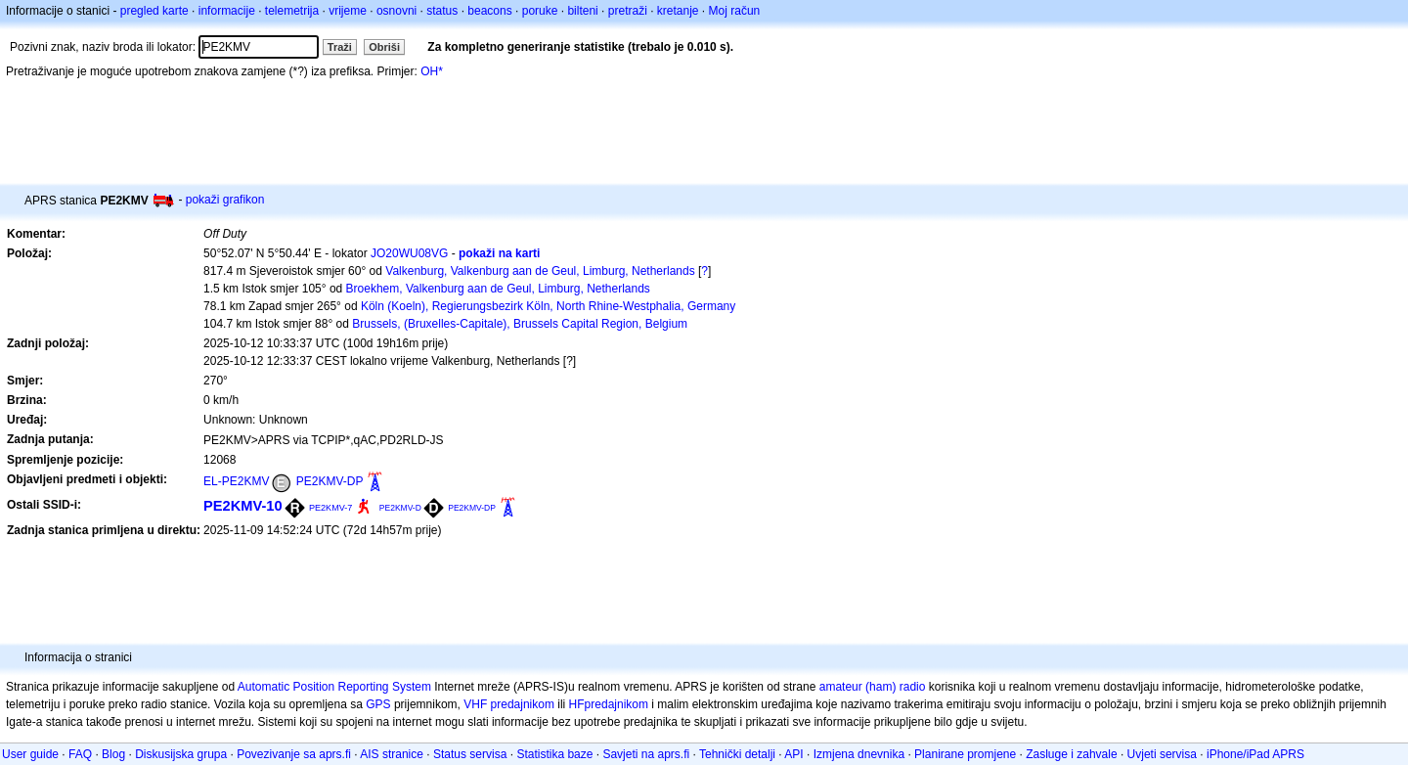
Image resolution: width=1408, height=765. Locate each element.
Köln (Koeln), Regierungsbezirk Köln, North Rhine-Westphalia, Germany (548, 306)
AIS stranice (391, 754)
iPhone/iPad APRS (1255, 754)
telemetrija (292, 11)
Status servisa (469, 754)
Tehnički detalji (737, 754)
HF (577, 704)
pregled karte (154, 11)
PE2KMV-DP (330, 481)
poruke (540, 11)
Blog (113, 754)
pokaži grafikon (225, 199)
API (793, 754)
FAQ (80, 754)
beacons (489, 11)
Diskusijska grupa (181, 754)
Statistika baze (554, 754)
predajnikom (616, 704)
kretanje (678, 11)
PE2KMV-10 (242, 506)
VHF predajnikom (508, 704)
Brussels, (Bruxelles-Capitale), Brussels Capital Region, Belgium (519, 324)
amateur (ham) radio (872, 687)
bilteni (582, 11)
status (442, 11)
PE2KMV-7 (331, 508)
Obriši (384, 47)
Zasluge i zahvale (1071, 754)
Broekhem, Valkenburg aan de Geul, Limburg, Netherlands (498, 288)
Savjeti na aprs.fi (645, 754)
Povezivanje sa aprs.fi (294, 754)
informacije (226, 11)
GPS (378, 704)
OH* (431, 71)
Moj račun (735, 11)
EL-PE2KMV (236, 481)
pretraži (627, 11)
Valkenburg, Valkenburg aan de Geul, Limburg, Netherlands (539, 271)
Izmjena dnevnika (859, 754)
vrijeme (348, 11)
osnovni (396, 11)
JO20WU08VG (409, 253)
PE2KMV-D (400, 508)
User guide (30, 754)
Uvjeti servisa (1162, 754)
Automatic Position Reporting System (334, 687)
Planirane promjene (965, 754)
